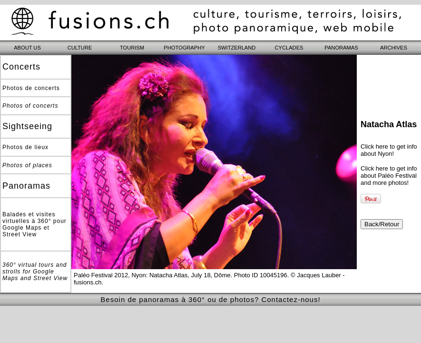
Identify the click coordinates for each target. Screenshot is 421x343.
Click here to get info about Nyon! (389, 150)
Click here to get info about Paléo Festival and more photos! (389, 175)
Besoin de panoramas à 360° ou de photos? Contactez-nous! (210, 299)
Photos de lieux (25, 147)
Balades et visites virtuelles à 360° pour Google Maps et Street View (34, 224)
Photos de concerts (31, 88)
